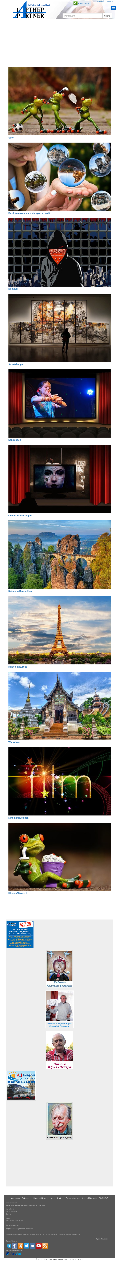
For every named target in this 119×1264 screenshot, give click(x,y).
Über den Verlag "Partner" (53, 1198)
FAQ (106, 1198)
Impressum (15, 1198)
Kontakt (37, 1198)
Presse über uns (73, 1198)
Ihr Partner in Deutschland (39, 5)
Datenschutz (27, 1198)
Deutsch (109, 1)
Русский (100, 1)
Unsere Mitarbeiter (89, 1198)
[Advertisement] (59, 43)
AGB (101, 1198)
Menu (113, 8)
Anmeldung (83, 3)
